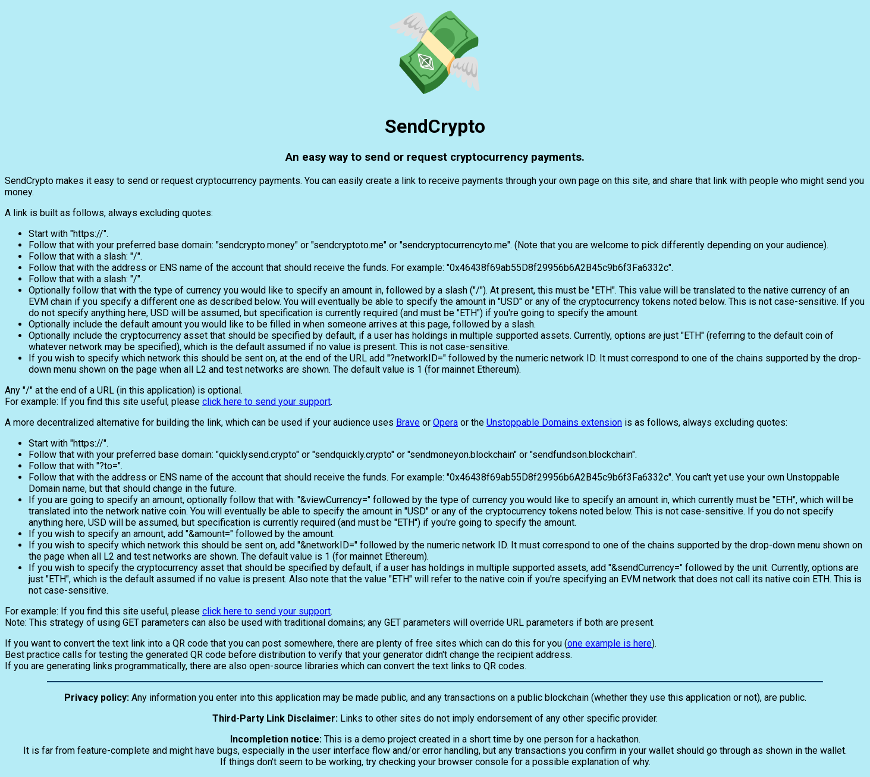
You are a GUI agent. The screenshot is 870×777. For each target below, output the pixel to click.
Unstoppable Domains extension (554, 422)
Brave (408, 422)
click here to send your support (266, 401)
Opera (445, 422)
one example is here (609, 643)
